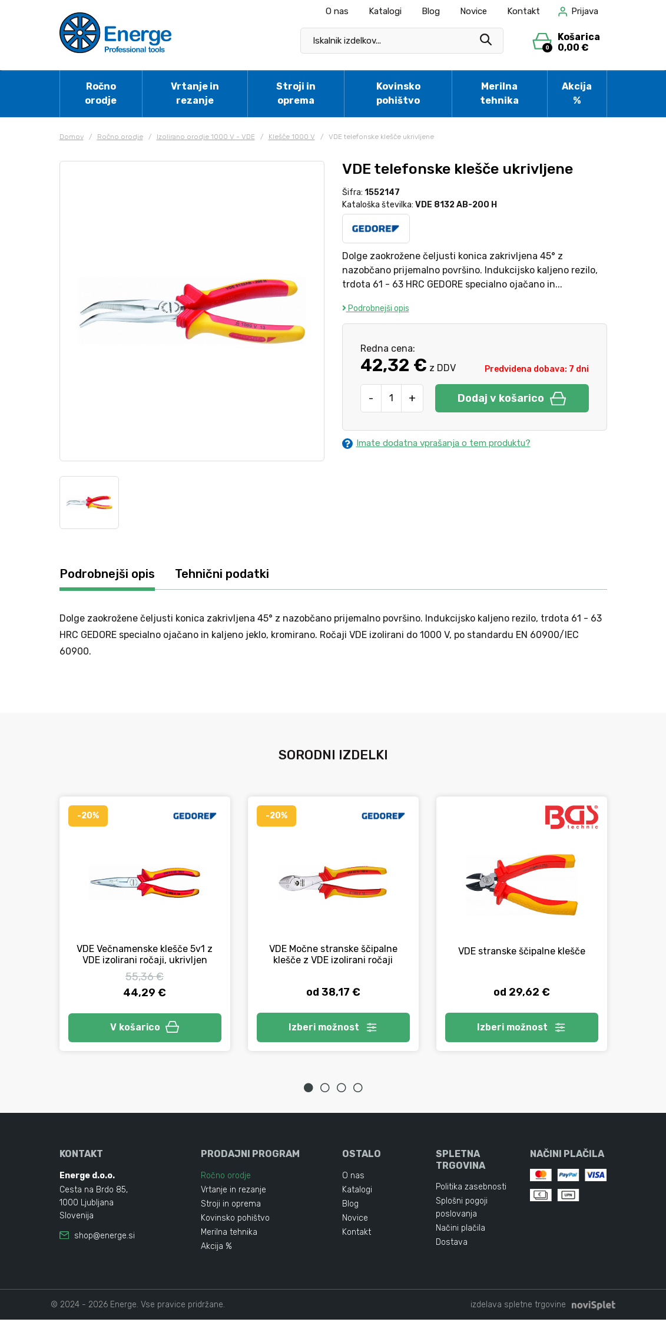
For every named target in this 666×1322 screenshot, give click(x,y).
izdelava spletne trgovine (518, 1307)
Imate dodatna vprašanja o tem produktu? (443, 444)
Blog (431, 11)
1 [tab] (308, 1090)
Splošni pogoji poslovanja (462, 1209)
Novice (473, 11)
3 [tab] (341, 1090)
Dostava (452, 1245)
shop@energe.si (104, 1238)
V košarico (145, 1029)
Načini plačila (460, 1230)
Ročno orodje (101, 93)
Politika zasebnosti (471, 1189)
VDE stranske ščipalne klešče (521, 951)
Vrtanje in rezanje (195, 93)
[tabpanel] (144, 925)
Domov (71, 137)
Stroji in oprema (296, 93)
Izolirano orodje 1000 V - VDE (206, 137)
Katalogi (385, 11)
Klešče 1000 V (292, 137)
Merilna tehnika (499, 93)
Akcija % (577, 93)
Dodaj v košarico (512, 398)
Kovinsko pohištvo (398, 93)
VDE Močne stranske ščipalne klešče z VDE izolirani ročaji (333, 955)
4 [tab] (358, 1090)
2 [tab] (325, 1090)
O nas (337, 11)
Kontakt (523, 11)
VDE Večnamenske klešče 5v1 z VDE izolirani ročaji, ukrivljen (145, 955)
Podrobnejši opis (375, 308)
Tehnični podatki (231, 574)
